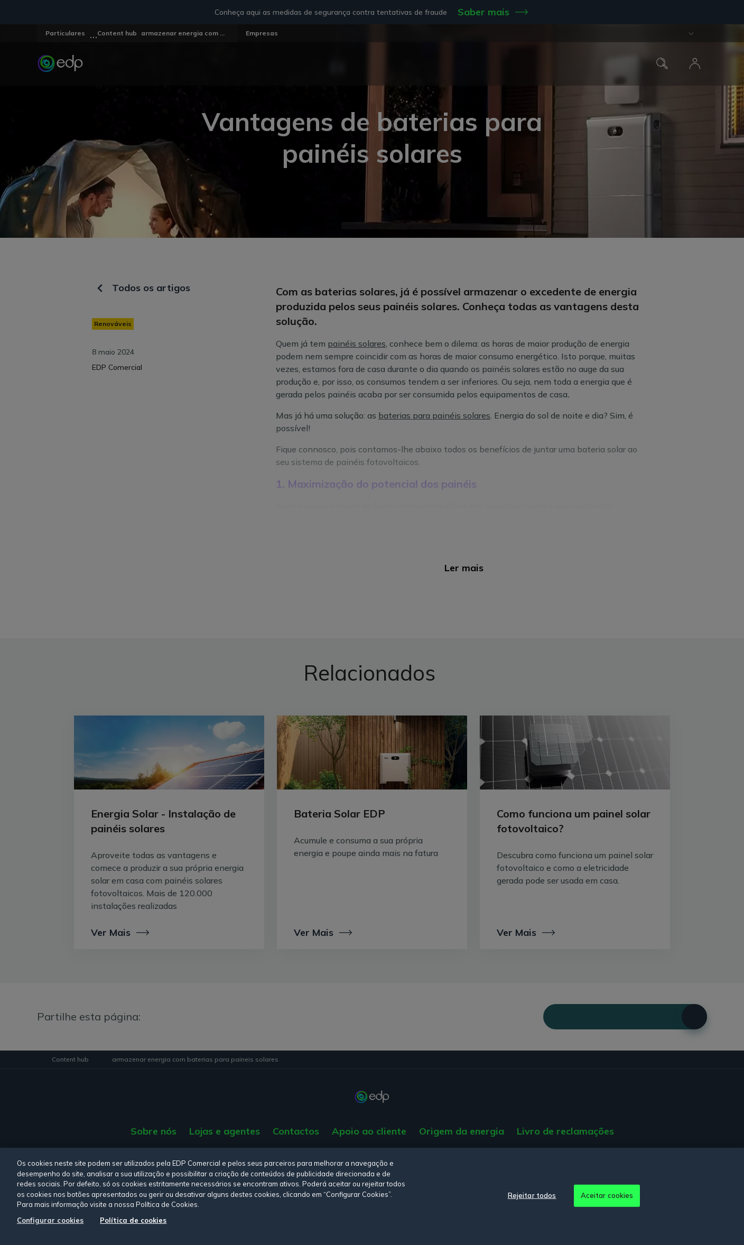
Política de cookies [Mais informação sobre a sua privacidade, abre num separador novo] (133, 1220)
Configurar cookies (50, 1220)
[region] (372, 1196)
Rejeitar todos (532, 1195)
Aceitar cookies (607, 1195)
